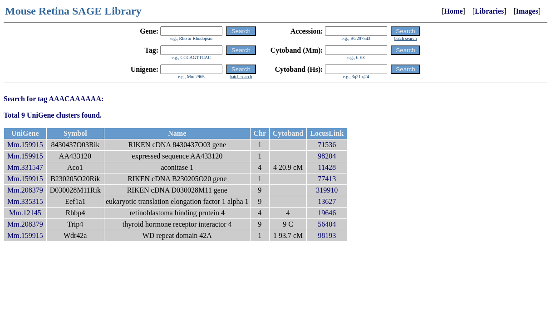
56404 (327, 224)
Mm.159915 (25, 145)
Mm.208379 (25, 190)
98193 (327, 235)
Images (527, 11)
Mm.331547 (25, 167)
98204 (327, 156)
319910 (327, 190)
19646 (327, 213)
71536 (327, 145)
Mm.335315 (25, 201)
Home (453, 11)
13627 (327, 201)
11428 (327, 167)
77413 (327, 179)
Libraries (489, 11)
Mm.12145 (25, 213)
